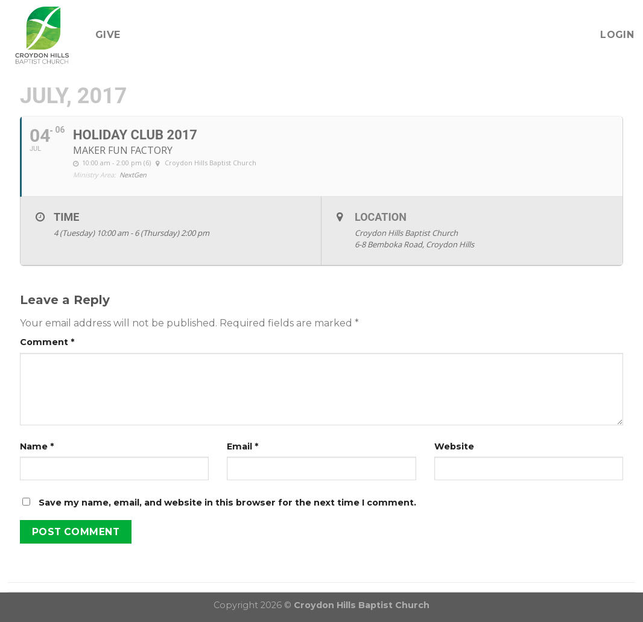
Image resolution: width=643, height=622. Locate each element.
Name (37, 446)
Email (242, 446)
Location (381, 217)
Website (454, 446)
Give (107, 34)
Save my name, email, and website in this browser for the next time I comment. (227, 502)
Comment (47, 342)
